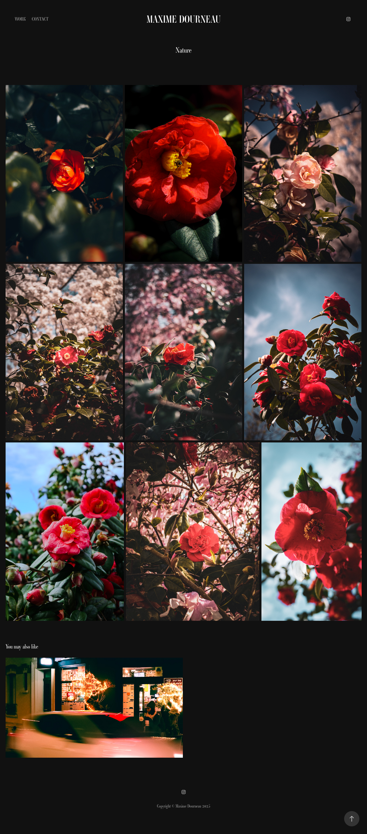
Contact (40, 19)
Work (20, 19)
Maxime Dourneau (183, 19)
